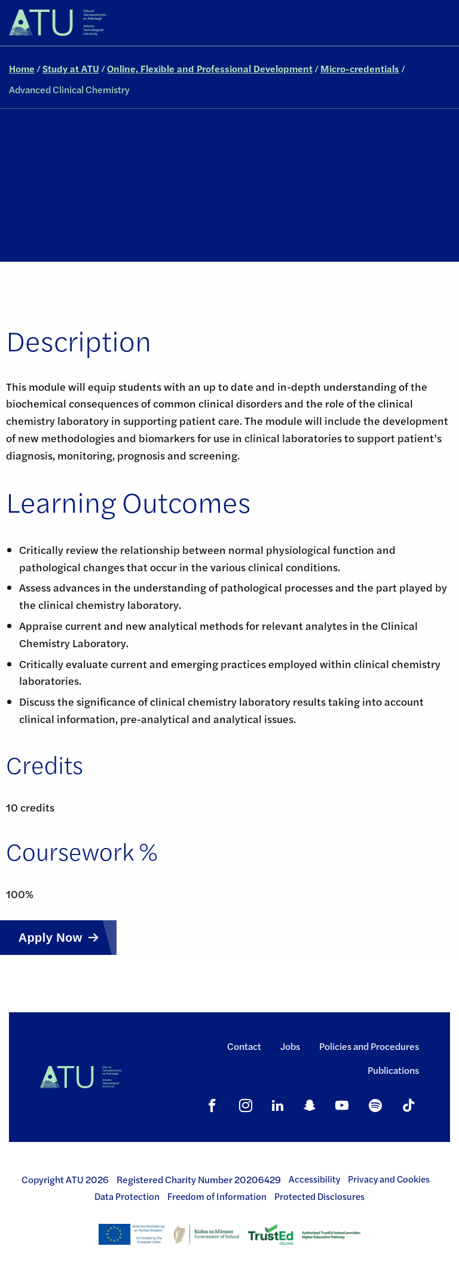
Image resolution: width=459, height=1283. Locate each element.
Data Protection (127, 1196)
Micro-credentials (359, 68)
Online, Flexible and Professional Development (210, 68)
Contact (244, 1046)
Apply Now (50, 937)
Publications (393, 1070)
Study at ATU (70, 68)
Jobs (290, 1046)
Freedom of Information (217, 1196)
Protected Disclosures (319, 1196)
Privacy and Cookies (389, 1179)
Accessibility (314, 1179)
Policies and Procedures (369, 1046)
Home (22, 68)
